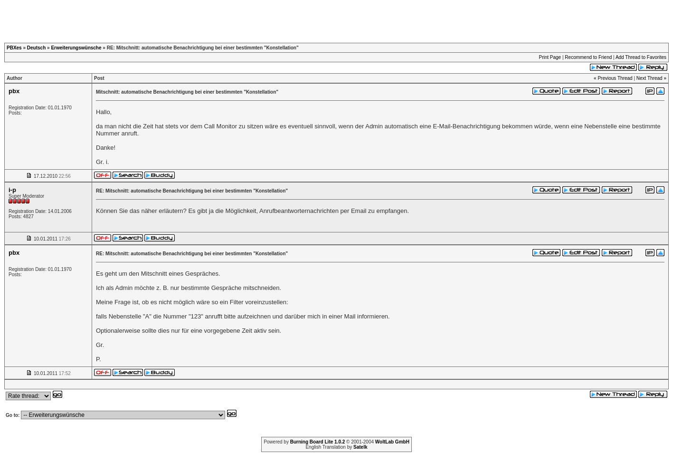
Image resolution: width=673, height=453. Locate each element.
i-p (12, 189)
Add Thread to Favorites (641, 57)
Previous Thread (614, 78)
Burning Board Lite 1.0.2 (317, 441)
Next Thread (649, 78)
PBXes (14, 47)
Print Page (550, 57)
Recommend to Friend (588, 57)
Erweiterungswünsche (76, 47)
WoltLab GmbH (392, 441)
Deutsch (36, 47)
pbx (14, 91)
